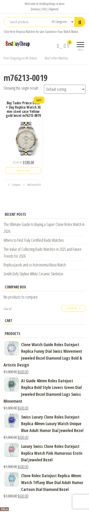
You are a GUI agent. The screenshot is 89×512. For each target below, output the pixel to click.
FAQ (44, 9)
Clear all (8, 309)
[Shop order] (64, 89)
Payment (53, 9)
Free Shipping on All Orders (20, 58)
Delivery (35, 9)
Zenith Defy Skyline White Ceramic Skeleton (33, 274)
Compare (14, 185)
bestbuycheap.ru (48, 3)
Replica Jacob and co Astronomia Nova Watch (35, 265)
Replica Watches (25, 31)
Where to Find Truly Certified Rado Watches (34, 240)
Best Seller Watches (56, 58)
